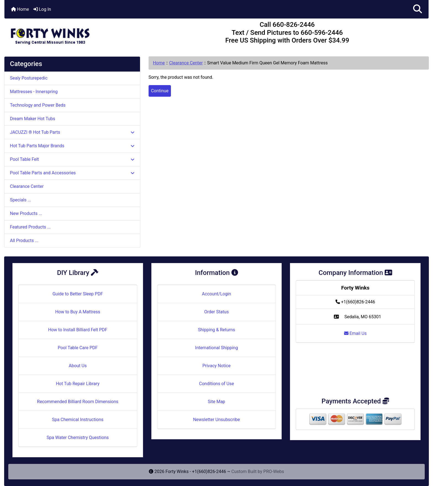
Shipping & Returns (216, 329)
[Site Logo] (75, 34)
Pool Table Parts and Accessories (72, 172)
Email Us (355, 333)
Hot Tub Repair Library (77, 383)
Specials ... (20, 200)
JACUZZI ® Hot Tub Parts (72, 132)
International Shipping (216, 347)
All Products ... (24, 240)
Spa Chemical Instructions (77, 419)
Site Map (216, 401)
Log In (42, 9)
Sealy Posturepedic (28, 78)
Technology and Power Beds (37, 105)
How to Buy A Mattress (77, 311)
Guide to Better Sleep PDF (77, 293)
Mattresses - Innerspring (34, 91)
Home (20, 9)
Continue (160, 90)
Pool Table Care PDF (78, 347)
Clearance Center (186, 62)
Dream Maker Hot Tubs (32, 118)
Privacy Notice (216, 365)
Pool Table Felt (72, 159)
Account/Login (216, 293)
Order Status (216, 311)
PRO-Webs (273, 471)
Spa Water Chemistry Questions (78, 437)
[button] (417, 9)
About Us (78, 365)
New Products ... (26, 213)
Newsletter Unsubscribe (216, 419)
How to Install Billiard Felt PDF (77, 329)
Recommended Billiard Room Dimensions (77, 401)
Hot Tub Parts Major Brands (72, 145)
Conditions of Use (216, 383)
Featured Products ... (30, 227)
